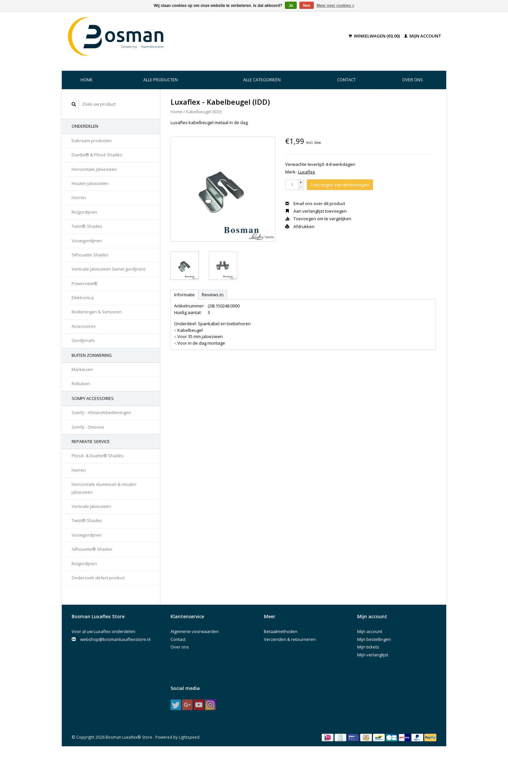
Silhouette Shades (90, 255)
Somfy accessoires (93, 398)
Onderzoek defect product (98, 578)
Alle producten (160, 80)
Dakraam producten (92, 141)
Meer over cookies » (336, 5)
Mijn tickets (368, 647)
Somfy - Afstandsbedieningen (101, 412)
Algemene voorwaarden (195, 631)
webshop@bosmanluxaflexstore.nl (115, 639)
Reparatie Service (91, 441)
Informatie (184, 295)
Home (87, 80)
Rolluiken (81, 383)
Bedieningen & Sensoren (97, 312)
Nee (306, 5)
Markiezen (82, 369)
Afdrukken (299, 226)
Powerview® (85, 283)
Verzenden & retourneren (290, 639)
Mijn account (422, 36)
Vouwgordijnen (87, 241)
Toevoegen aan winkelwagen (340, 185)
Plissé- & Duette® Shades (98, 456)
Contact (346, 80)
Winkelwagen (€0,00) (375, 36)
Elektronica (83, 298)
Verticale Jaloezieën (91, 506)
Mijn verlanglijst (372, 655)
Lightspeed (189, 737)
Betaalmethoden (280, 631)
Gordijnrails (83, 340)
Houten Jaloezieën (90, 183)
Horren (79, 197)
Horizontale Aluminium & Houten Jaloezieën (104, 488)
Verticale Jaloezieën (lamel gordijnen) (108, 269)
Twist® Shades (87, 226)
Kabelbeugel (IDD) (203, 112)
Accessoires (84, 326)
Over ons (412, 80)
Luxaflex (306, 172)
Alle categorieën (262, 80)
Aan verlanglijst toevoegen (316, 211)
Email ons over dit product (315, 203)
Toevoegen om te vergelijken (318, 219)
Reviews (212, 295)
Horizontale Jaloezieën (94, 169)
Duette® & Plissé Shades (97, 155)
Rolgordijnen (84, 212)
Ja (291, 5)
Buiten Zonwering (92, 355)
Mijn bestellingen (374, 639)
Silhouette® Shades (92, 549)
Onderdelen (85, 126)
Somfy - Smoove (88, 427)
